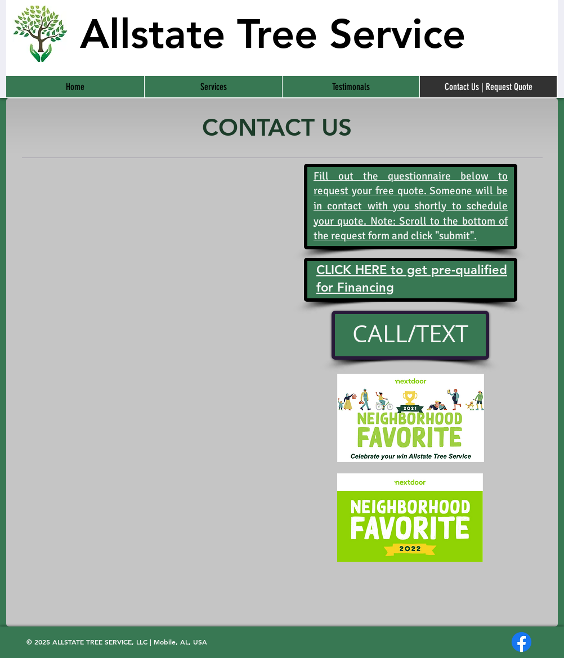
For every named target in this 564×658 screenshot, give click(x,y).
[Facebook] (521, 642)
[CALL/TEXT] (410, 335)
